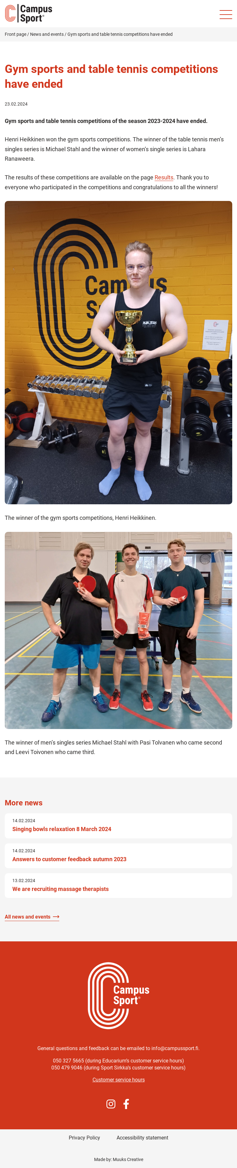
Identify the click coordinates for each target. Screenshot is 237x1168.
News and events (47, 34)
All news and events (27, 917)
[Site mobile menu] (226, 14)
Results (164, 177)
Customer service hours (119, 1080)
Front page (15, 34)
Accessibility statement (142, 1138)
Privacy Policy (84, 1138)
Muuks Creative (128, 1159)
